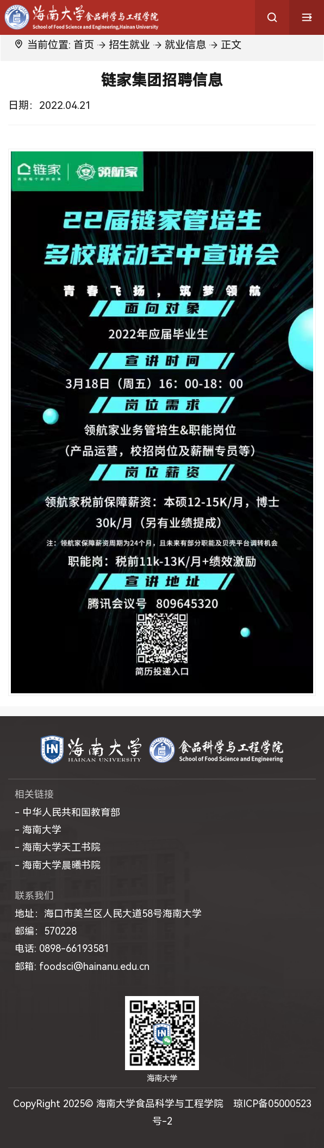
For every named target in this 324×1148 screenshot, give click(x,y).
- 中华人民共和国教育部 (67, 812)
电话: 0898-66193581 (62, 948)
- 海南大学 (38, 829)
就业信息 (185, 45)
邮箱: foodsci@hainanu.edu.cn (82, 966)
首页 (83, 45)
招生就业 (129, 45)
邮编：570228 (46, 931)
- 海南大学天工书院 (58, 847)
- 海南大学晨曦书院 (58, 865)
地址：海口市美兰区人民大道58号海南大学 (108, 913)
